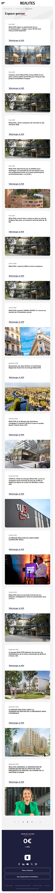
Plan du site (47, 885)
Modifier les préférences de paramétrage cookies (27, 888)
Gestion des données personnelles (23, 885)
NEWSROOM (19, 8)
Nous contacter (27, 870)
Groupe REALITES (7, 8)
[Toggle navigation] (3, 3)
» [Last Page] (40, 822)
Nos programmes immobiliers (27, 877)
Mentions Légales (9, 885)
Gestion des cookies (37, 885)
